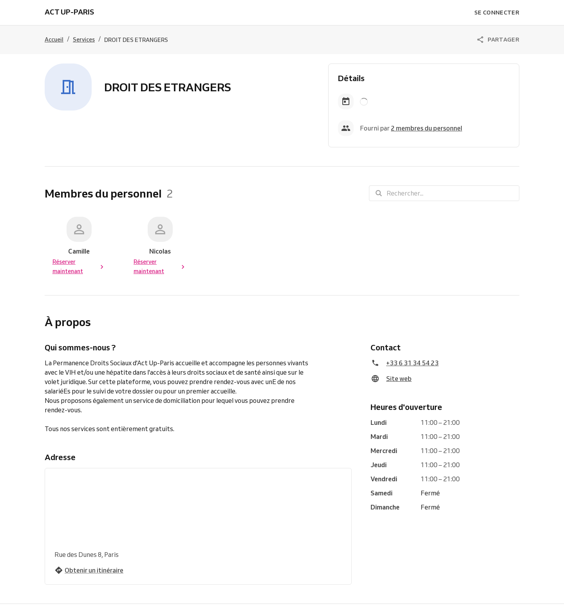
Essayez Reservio (274, 602)
